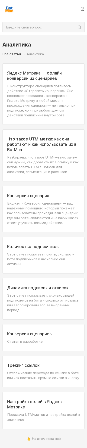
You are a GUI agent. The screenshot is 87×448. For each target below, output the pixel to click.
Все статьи (11, 54)
